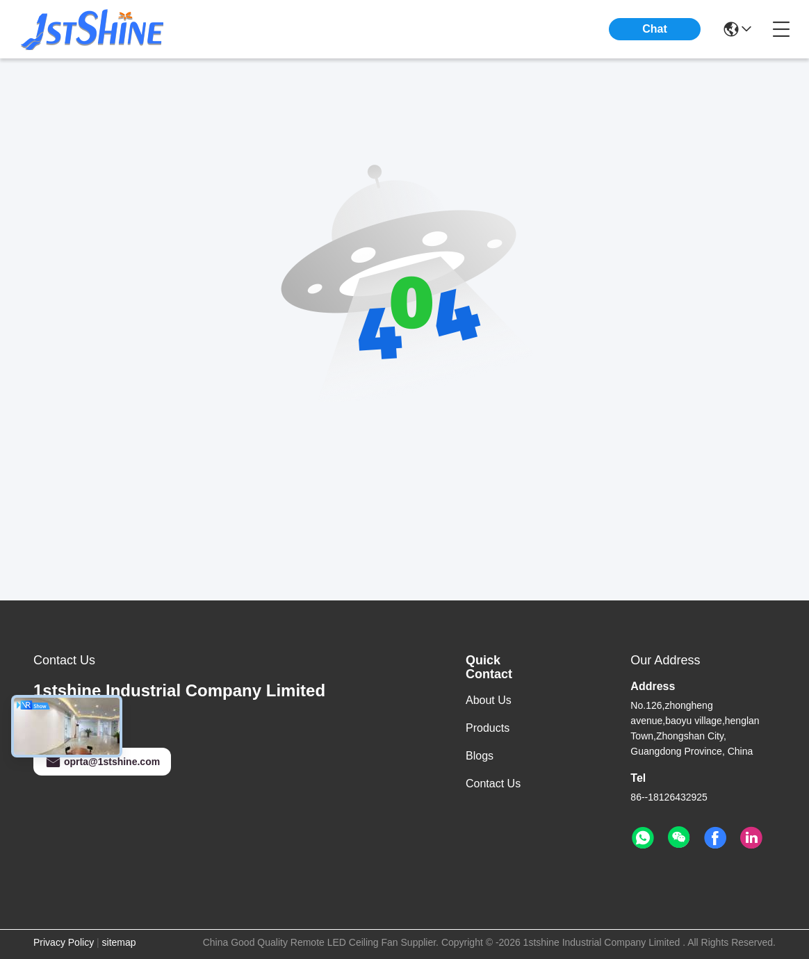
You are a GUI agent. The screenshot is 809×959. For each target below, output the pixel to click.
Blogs (479, 756)
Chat (654, 29)
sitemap (119, 942)
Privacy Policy (63, 942)
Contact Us (493, 783)
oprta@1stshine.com (102, 761)
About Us (489, 700)
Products (487, 728)
